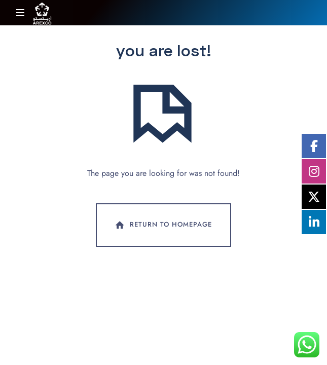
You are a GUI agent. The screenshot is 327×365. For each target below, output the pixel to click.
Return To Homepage (162, 225)
